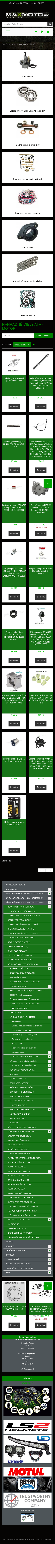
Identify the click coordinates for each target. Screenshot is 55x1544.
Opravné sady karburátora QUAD (27, 179)
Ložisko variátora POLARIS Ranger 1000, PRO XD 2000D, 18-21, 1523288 (14, 507)
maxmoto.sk (23, 44)
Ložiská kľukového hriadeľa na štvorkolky (27, 111)
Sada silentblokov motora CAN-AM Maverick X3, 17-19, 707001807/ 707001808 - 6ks (41, 699)
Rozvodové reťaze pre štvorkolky (27, 281)
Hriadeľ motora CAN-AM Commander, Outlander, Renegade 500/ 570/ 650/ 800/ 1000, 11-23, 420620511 (41, 383)
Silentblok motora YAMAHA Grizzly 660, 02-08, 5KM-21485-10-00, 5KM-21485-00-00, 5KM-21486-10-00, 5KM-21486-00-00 (41, 764)
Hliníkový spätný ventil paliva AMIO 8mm (14, 379)
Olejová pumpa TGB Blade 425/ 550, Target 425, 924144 (40, 571)
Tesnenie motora (27, 315)
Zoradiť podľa (7, 345)
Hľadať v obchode (43, 336)
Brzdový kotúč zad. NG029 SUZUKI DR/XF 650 (14, 1307)
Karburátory (27, 77)
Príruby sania (27, 247)
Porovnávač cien (27, 1511)
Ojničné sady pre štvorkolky (27, 145)
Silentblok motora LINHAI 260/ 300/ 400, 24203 (14, 760)
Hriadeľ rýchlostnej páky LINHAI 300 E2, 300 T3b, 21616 (14, 444)
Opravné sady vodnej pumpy (27, 213)
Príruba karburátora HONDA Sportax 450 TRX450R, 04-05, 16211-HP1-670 (14, 636)
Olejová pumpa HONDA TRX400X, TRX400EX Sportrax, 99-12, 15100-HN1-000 (41, 509)
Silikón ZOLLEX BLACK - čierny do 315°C (14, 823)
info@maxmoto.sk (27, 1369)
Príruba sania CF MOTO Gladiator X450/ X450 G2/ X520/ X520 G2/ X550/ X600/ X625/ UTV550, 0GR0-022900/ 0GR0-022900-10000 (41, 638)
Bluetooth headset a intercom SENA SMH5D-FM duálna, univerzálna (41, 1308)
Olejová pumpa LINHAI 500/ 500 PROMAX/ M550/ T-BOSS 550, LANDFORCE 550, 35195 (14, 572)
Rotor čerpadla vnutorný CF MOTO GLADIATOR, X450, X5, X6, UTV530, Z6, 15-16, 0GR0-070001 (14, 699)
